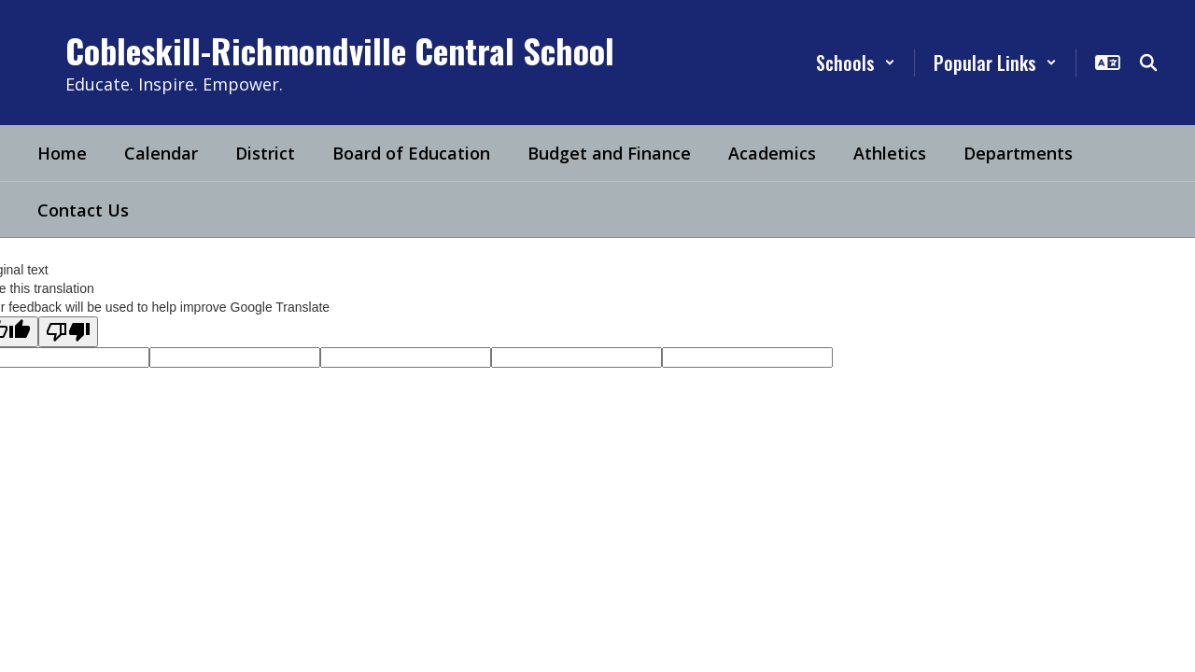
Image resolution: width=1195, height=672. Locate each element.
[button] (855, 63)
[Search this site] (1148, 62)
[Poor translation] (68, 331)
